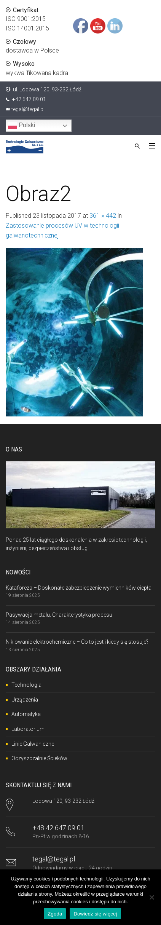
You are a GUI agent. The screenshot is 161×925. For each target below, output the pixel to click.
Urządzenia (24, 700)
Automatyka (26, 714)
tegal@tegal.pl (28, 109)
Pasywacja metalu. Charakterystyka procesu (59, 615)
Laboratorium (28, 729)
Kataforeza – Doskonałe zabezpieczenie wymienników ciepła (78, 588)
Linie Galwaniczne (32, 744)
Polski (21, 125)
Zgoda (55, 914)
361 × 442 (102, 215)
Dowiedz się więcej (95, 914)
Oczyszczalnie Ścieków (39, 758)
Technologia (26, 685)
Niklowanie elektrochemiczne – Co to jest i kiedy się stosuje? (77, 642)
